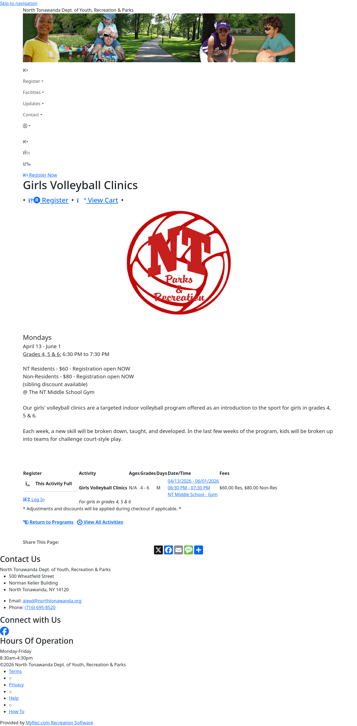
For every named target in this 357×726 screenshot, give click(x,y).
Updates (31, 103)
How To (16, 711)
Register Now (43, 175)
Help (14, 698)
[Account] (33, 125)
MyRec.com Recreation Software (59, 723)
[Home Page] (33, 70)
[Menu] (27, 163)
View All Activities (100, 522)
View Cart (97, 200)
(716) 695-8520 (40, 607)
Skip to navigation (18, 3)
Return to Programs (48, 522)
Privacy (16, 685)
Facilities (32, 92)
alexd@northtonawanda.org (52, 601)
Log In (34, 499)
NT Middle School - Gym (193, 494)
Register (31, 81)
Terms (15, 671)
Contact (31, 115)
